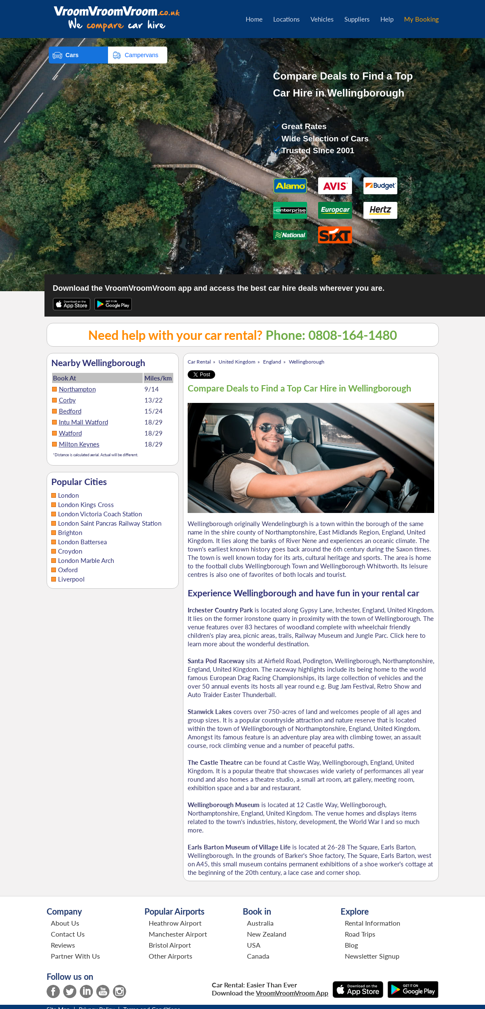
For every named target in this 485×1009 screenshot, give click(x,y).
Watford (70, 433)
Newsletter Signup (372, 956)
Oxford (68, 569)
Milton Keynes (79, 444)
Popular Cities (79, 482)
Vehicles (322, 19)
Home (254, 19)
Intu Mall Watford (83, 422)
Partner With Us (75, 956)
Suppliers (357, 19)
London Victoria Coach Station (100, 514)
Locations (286, 19)
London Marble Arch (86, 560)
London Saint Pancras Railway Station (109, 523)
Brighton (70, 532)
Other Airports (170, 956)
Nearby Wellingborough (98, 363)
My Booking (421, 19)
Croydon (70, 551)
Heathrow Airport (175, 923)
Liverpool (71, 579)
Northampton (77, 389)
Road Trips (360, 934)
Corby (67, 400)
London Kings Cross (86, 504)
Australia (260, 923)
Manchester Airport (178, 934)
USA (254, 945)
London (68, 495)
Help (387, 19)
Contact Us (68, 934)
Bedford (70, 411)
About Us (65, 923)
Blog (351, 945)
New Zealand (266, 934)
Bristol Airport (170, 945)
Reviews (63, 945)
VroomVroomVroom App (292, 993)
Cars (72, 55)
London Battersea (82, 542)
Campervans (141, 55)
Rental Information (372, 923)
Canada (258, 956)
